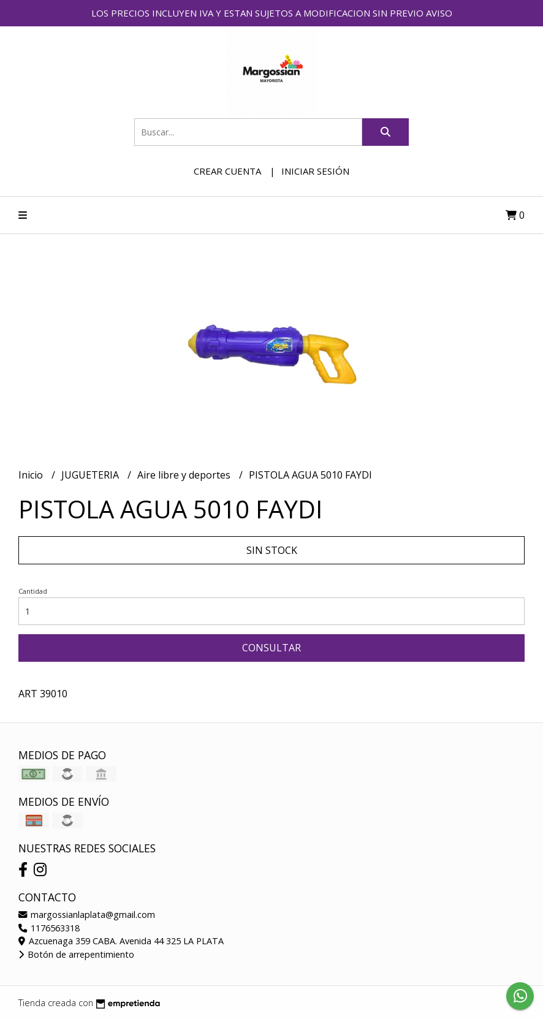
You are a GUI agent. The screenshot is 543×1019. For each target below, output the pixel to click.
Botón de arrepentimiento (76, 954)
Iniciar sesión (315, 171)
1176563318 (49, 928)
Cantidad (32, 591)
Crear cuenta (227, 171)
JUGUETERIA (91, 475)
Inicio (31, 475)
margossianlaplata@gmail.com (86, 914)
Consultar (271, 647)
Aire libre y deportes (185, 475)
